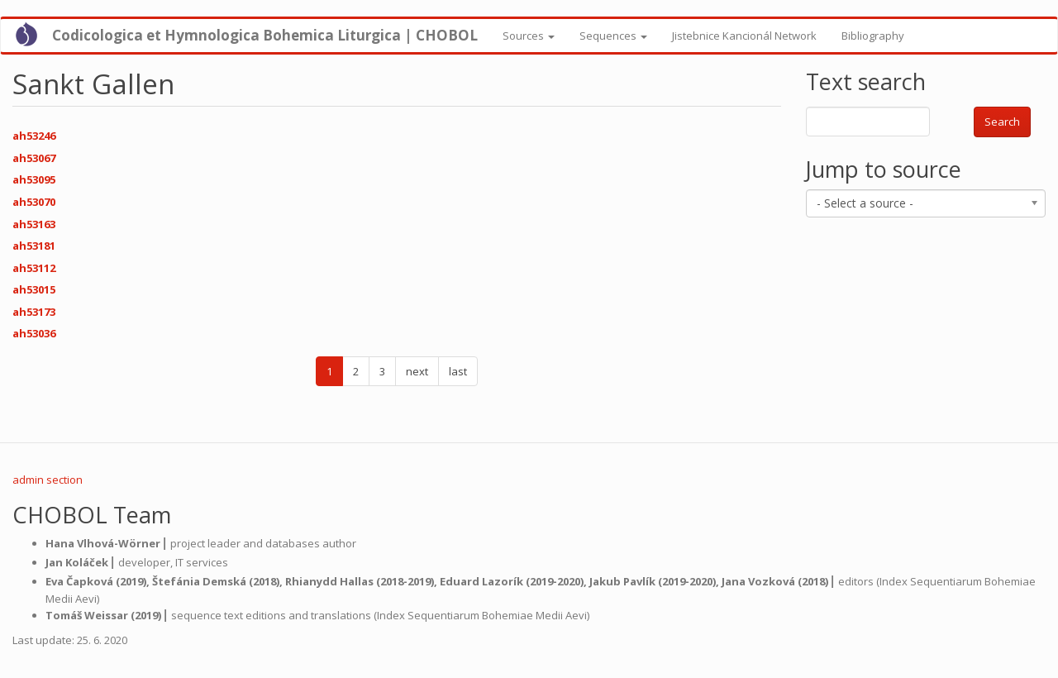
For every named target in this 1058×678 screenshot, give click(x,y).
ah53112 (33, 267)
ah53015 (33, 289)
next (417, 371)
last (458, 371)
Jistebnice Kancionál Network (744, 35)
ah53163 (33, 224)
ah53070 (33, 201)
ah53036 (33, 333)
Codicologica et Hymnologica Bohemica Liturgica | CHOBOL (265, 35)
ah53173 (33, 311)
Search (1002, 121)
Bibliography (872, 35)
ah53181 (33, 245)
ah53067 (33, 157)
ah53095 (33, 179)
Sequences (613, 35)
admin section (47, 479)
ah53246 (33, 135)
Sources (529, 35)
